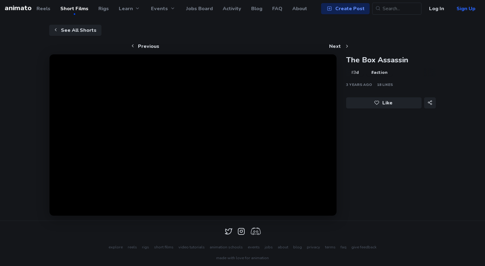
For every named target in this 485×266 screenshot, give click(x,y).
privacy (313, 247)
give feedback (363, 247)
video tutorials (191, 247)
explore (116, 247)
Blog (256, 8)
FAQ (277, 8)
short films (164, 247)
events (254, 247)
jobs (269, 247)
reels (132, 247)
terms (330, 247)
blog (297, 247)
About (299, 8)
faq (343, 247)
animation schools (226, 247)
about (283, 247)
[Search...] (397, 8)
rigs (145, 247)
